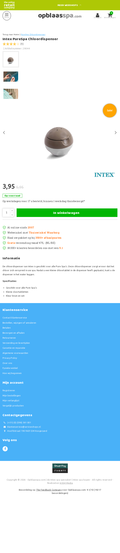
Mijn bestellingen (12, 442)
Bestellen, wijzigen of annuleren (19, 369)
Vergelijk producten (13, 452)
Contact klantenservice (15, 364)
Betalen (7, 374)
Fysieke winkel (10, 415)
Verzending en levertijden (16, 390)
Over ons (7, 410)
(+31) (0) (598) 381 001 (17, 469)
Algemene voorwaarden (15, 400)
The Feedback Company (49, 537)
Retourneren (9, 385)
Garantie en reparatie (14, 395)
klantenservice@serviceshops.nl (22, 474)
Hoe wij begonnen (12, 420)
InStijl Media (66, 530)
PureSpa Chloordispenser (33, 34)
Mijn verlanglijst (11, 447)
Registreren (9, 437)
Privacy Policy (10, 405)
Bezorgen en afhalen (13, 380)
